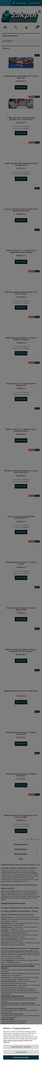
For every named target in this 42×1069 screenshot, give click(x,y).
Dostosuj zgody (21, 1052)
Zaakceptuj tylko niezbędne (21, 1047)
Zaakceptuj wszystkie (21, 1057)
